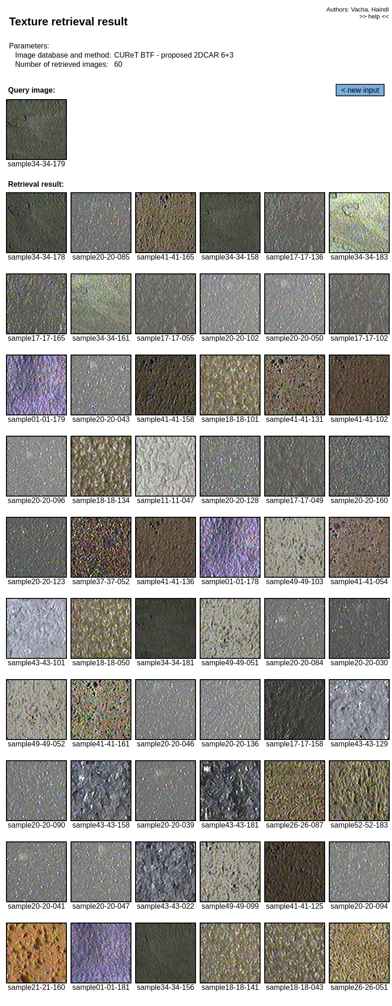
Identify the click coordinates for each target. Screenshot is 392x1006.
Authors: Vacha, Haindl (358, 9)
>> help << (374, 16)
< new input (360, 90)
